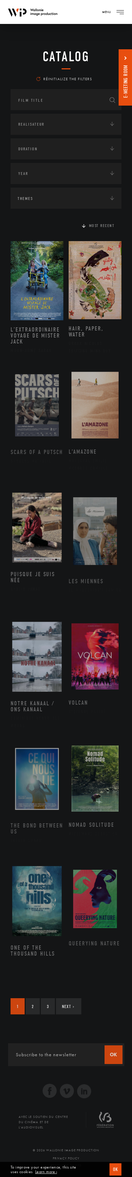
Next (68, 1006)
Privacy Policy (66, 1158)
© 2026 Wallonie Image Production (66, 1150)
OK (115, 1169)
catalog (66, 57)
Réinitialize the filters (64, 78)
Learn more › (46, 1172)
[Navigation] (120, 12)
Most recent (102, 225)
